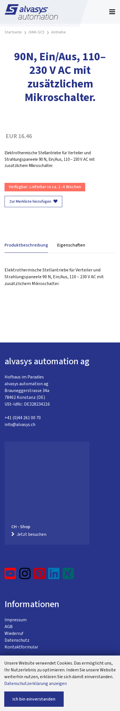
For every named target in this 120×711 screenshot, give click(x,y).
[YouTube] (10, 575)
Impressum (16, 620)
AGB (9, 627)
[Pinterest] (39, 575)
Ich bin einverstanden (33, 699)
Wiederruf (14, 633)
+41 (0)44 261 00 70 (23, 418)
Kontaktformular (21, 647)
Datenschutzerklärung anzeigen (35, 683)
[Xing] (68, 575)
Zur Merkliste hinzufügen (33, 201)
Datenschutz (17, 640)
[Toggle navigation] (112, 12)
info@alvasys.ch (20, 424)
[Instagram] (25, 575)
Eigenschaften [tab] (71, 245)
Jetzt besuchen (28, 534)
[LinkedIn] (54, 575)
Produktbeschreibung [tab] (26, 245)
